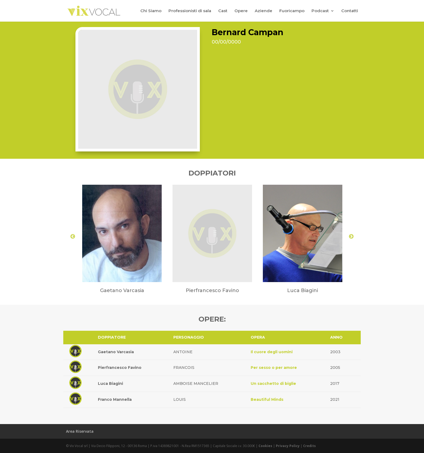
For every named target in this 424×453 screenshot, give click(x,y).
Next (351, 236)
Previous (72, 236)
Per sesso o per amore (274, 367)
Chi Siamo (150, 11)
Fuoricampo (291, 11)
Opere (241, 11)
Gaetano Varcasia (116, 351)
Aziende (263, 11)
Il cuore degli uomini (272, 351)
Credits (309, 446)
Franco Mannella (115, 399)
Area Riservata (80, 431)
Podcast (320, 11)
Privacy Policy (288, 446)
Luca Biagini (110, 383)
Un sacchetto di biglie (273, 383)
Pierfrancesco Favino (119, 367)
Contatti (349, 11)
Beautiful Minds (267, 399)
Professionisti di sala (189, 11)
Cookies (265, 446)
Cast (222, 11)
